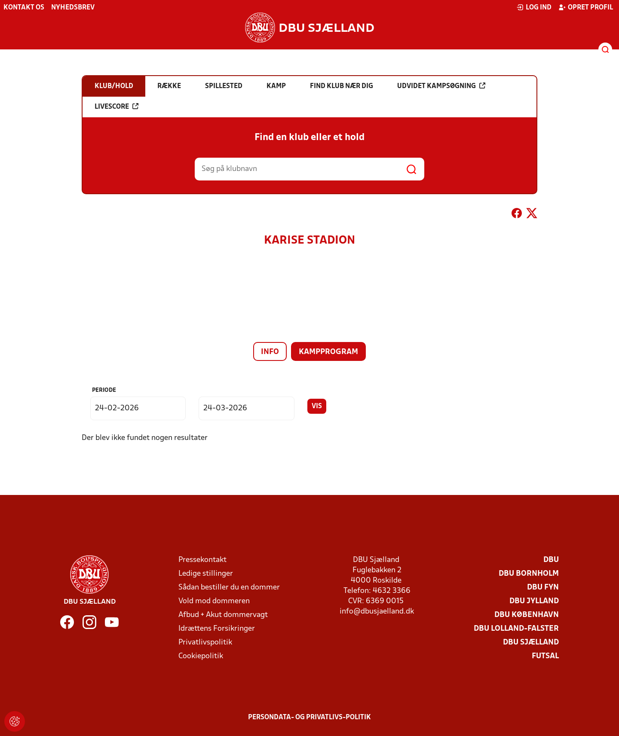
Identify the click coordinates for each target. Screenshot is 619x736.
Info (270, 352)
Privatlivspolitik (205, 642)
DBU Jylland (534, 601)
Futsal (545, 656)
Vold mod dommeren (214, 601)
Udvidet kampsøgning (441, 85)
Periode (104, 390)
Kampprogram (328, 352)
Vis (317, 406)
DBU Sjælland (531, 642)
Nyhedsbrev (73, 8)
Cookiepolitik (200, 656)
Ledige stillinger (205, 573)
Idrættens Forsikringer (216, 628)
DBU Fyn (543, 587)
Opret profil (585, 7)
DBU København (526, 615)
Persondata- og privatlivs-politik (309, 718)
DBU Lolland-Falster (516, 628)
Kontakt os (23, 8)
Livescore (116, 106)
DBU (551, 560)
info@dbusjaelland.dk (377, 611)
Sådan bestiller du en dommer (229, 587)
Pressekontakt (202, 560)
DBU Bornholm (529, 573)
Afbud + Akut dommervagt (223, 615)
